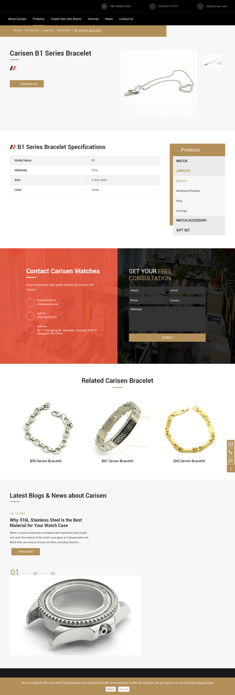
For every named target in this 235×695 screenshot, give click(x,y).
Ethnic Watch (50, 655)
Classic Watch (51, 646)
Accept (124, 689)
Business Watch (19, 638)
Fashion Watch (19, 655)
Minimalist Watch (54, 638)
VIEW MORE (25, 554)
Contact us (28, 84)
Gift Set (183, 230)
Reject (110, 689)
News (109, 19)
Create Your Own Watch (66, 19)
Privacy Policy (205, 682)
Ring (179, 200)
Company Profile (162, 636)
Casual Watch (18, 629)
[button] (21, 575)
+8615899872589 (120, 6)
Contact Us (126, 19)
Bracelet (64, 30)
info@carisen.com (216, 6)
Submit (167, 337)
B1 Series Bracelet (87, 30)
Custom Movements (126, 648)
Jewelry (48, 30)
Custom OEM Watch (126, 630)
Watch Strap (82, 630)
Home (18, 30)
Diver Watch (17, 646)
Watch (181, 161)
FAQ (153, 617)
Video (154, 623)
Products (38, 19)
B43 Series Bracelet (189, 461)
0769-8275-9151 (168, 6)
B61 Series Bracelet (117, 461)
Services (93, 19)
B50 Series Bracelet (46, 461)
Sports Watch (18, 620)
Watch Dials (82, 623)
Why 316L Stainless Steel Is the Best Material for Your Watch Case (47, 525)
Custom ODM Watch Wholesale (126, 639)
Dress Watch (50, 620)
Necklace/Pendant (188, 191)
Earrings (181, 210)
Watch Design (122, 623)
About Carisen (17, 19)
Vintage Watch (18, 664)
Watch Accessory (191, 220)
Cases (116, 661)
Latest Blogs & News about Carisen (64, 496)
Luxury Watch (51, 629)
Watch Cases (82, 617)
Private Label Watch (126, 655)
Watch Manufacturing (127, 617)
